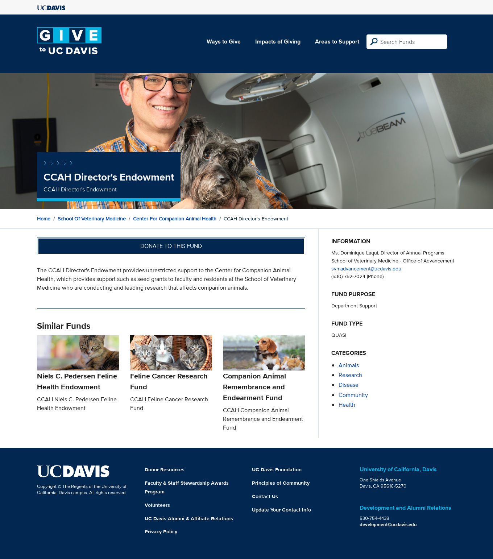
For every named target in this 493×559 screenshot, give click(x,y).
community (353, 395)
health (347, 405)
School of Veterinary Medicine (92, 218)
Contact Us (265, 496)
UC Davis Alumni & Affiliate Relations (189, 518)
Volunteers (157, 505)
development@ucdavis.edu (388, 524)
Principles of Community (281, 482)
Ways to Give (224, 41)
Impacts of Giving (278, 41)
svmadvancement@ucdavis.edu (366, 268)
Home (43, 218)
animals (349, 365)
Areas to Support (337, 41)
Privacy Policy (161, 531)
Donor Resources (165, 469)
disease (349, 385)
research (350, 375)
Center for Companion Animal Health (174, 218)
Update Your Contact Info (281, 509)
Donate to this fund (171, 246)
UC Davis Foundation (277, 469)
